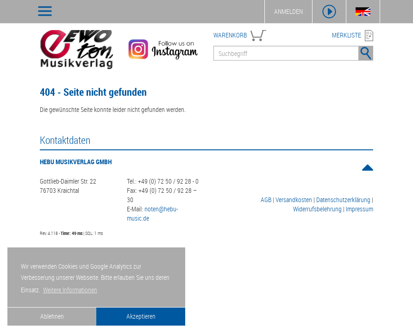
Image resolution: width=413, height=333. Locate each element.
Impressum (359, 208)
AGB (266, 199)
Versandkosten (293, 199)
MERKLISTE (346, 35)
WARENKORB (230, 35)
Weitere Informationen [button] (70, 289)
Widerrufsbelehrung (317, 208)
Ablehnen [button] (52, 316)
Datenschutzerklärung (343, 199)
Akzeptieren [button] (141, 316)
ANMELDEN (288, 11)
